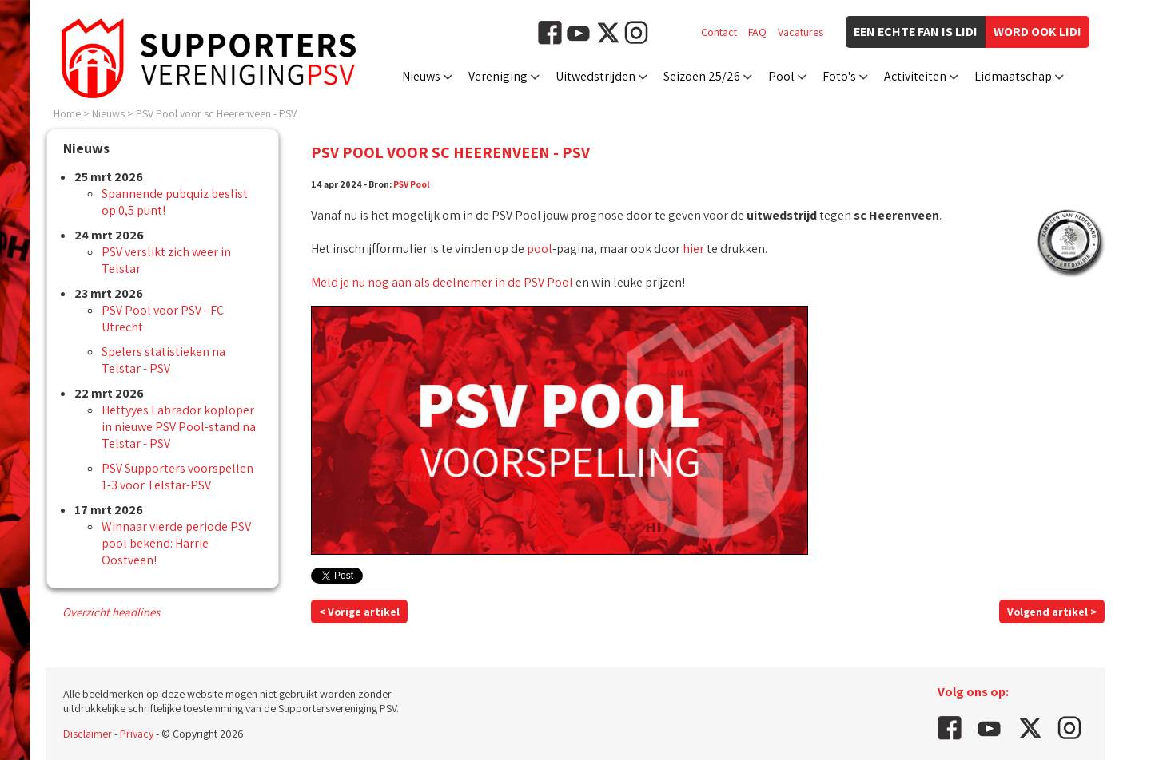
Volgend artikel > (1052, 611)
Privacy (136, 733)
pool (539, 248)
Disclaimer (87, 733)
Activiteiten (915, 76)
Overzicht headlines (111, 611)
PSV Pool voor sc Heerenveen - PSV (216, 113)
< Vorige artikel (359, 611)
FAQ (757, 32)
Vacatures (800, 32)
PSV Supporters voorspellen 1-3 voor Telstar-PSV (177, 476)
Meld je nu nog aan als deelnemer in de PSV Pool (442, 282)
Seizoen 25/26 (701, 76)
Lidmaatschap (1013, 76)
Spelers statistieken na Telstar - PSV (163, 360)
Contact (719, 32)
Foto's (839, 76)
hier (693, 248)
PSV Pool (411, 184)
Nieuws (421, 76)
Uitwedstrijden (595, 76)
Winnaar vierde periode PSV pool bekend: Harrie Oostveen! (176, 543)
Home (67, 113)
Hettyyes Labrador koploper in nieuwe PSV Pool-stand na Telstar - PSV (179, 427)
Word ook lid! (1037, 31)
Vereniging (498, 76)
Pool (781, 76)
